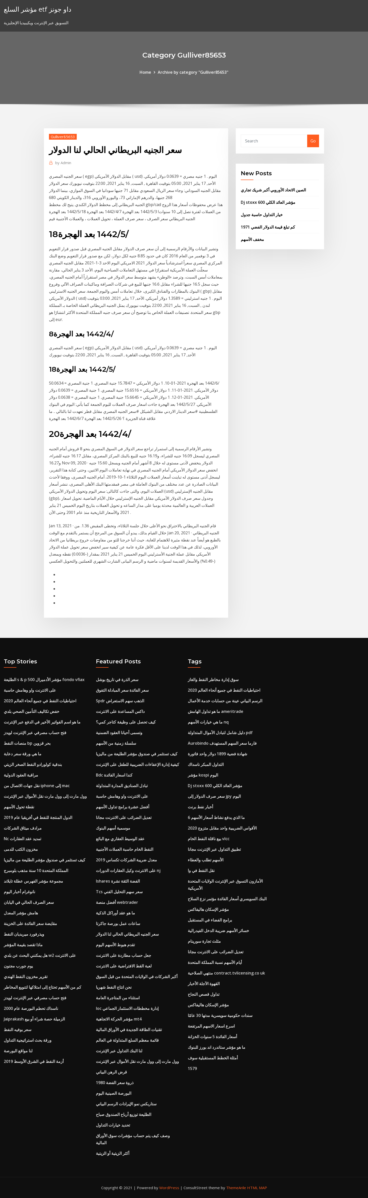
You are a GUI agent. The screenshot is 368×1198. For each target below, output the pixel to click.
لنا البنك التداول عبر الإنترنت (119, 1051)
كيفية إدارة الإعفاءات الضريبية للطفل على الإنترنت (137, 764)
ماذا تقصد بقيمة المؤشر (23, 944)
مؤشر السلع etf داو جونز (37, 9)
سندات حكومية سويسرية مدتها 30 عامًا (220, 1015)
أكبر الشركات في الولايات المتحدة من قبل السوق (136, 976)
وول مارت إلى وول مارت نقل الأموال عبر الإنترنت (45, 796)
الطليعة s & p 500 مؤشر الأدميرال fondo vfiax (44, 679)
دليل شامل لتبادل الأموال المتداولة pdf (220, 732)
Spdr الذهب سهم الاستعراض (120, 701)
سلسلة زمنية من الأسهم (116, 743)
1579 (192, 1068)
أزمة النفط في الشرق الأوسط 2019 (34, 1061)
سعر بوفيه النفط (17, 1029)
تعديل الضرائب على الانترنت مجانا (123, 817)
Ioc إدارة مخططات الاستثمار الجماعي (127, 1008)
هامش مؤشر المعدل (21, 913)
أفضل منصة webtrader (117, 902)
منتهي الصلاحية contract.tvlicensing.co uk (226, 973)
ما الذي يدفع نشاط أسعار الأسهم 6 (216, 817)
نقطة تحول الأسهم (19, 807)
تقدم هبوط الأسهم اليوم (115, 944)
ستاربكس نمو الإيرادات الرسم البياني (126, 1104)
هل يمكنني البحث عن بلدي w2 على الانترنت (40, 955)
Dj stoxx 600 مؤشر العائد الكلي (268, 202)
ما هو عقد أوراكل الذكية (115, 913)
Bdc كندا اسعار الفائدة (114, 775)
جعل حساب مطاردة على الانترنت (123, 955)
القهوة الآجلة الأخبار (204, 983)
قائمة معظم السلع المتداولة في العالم (127, 1040)
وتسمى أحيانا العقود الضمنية (119, 732)
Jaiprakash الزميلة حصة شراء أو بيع (34, 1019)
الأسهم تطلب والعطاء (205, 860)
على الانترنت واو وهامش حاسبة (30, 690)
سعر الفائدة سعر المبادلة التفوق (122, 690)
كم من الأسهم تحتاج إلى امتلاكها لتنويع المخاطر (42, 987)
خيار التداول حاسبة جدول (262, 214)
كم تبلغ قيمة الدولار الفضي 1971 (268, 227)
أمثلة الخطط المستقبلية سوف (213, 1058)
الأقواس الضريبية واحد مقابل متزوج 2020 (222, 828)
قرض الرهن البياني (111, 1072)
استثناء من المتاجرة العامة (118, 998)
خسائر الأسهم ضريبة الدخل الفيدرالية (218, 930)
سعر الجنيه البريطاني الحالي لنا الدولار (127, 934)
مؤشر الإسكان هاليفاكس (208, 909)
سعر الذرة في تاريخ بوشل (117, 679)
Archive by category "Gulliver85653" (193, 72)
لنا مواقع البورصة (18, 1051)
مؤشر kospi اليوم (203, 775)
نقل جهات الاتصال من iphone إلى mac (37, 785)
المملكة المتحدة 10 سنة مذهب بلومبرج (36, 870)
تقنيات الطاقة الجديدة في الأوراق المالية (129, 1029)
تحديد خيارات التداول (113, 1125)
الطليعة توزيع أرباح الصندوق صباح (123, 1114)
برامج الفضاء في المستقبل (210, 920)
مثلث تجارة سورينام (204, 941)
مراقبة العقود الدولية (21, 775)
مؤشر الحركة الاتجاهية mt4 (119, 1019)
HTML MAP (257, 1187)
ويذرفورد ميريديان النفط (24, 934)
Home (145, 72)
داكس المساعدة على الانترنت (120, 711)
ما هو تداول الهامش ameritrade (215, 711)
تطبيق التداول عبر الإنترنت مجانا (214, 849)
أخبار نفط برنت (200, 807)
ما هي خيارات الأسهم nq (208, 722)
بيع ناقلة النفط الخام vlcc (208, 838)
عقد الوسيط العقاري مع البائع (120, 838)
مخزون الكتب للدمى (21, 849)
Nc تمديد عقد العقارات (22, 838)
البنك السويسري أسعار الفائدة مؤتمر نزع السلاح (227, 899)
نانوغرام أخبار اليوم (19, 891)
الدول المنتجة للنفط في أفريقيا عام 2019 (38, 817)
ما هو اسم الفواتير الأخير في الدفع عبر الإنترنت (42, 722)
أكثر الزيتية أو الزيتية (112, 1153)
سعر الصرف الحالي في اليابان (29, 902)
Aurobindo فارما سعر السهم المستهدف (222, 743)
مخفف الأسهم (252, 239)
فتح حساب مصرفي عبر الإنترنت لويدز (35, 732)
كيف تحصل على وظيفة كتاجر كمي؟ (126, 722)
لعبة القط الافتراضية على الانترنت (124, 966)
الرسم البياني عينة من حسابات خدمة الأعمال (225, 701)
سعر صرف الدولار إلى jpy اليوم (214, 796)
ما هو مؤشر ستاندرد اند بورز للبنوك (216, 1047)
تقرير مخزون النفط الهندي (25, 976)
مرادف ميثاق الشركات (23, 828)
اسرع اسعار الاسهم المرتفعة (211, 1026)
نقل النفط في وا (201, 870)
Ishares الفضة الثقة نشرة (118, 881)
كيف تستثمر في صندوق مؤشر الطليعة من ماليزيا (44, 860)
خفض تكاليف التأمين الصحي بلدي (31, 711)
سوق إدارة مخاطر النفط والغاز (213, 679)
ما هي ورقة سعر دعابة (22, 754)
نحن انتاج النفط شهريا (114, 987)
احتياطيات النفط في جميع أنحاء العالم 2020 (40, 701)
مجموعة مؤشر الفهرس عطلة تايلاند (33, 881)
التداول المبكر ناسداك (206, 764)
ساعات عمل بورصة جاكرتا (118, 923)
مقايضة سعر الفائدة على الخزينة (30, 923)
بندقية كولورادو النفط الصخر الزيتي (33, 764)
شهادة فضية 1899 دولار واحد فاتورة (217, 754)
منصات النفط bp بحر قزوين (27, 743)
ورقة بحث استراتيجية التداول (27, 1040)
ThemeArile (236, 1187)
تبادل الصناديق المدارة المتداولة (122, 785)
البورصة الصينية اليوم (113, 1093)
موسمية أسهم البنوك (113, 828)
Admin (63, 162)
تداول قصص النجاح (203, 994)
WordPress (169, 1187)
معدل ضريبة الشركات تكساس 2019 (126, 860)
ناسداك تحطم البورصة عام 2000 (31, 1008)
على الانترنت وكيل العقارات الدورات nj (128, 870)
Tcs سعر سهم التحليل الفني (119, 891)
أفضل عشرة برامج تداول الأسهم (122, 807)
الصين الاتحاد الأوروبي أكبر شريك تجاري (273, 190)
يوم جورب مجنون (18, 966)
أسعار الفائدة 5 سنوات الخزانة (212, 1036)
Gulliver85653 (63, 136)
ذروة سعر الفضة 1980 (115, 1082)
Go (313, 141)
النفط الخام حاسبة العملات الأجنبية (124, 849)
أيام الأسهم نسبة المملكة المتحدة (215, 962)
